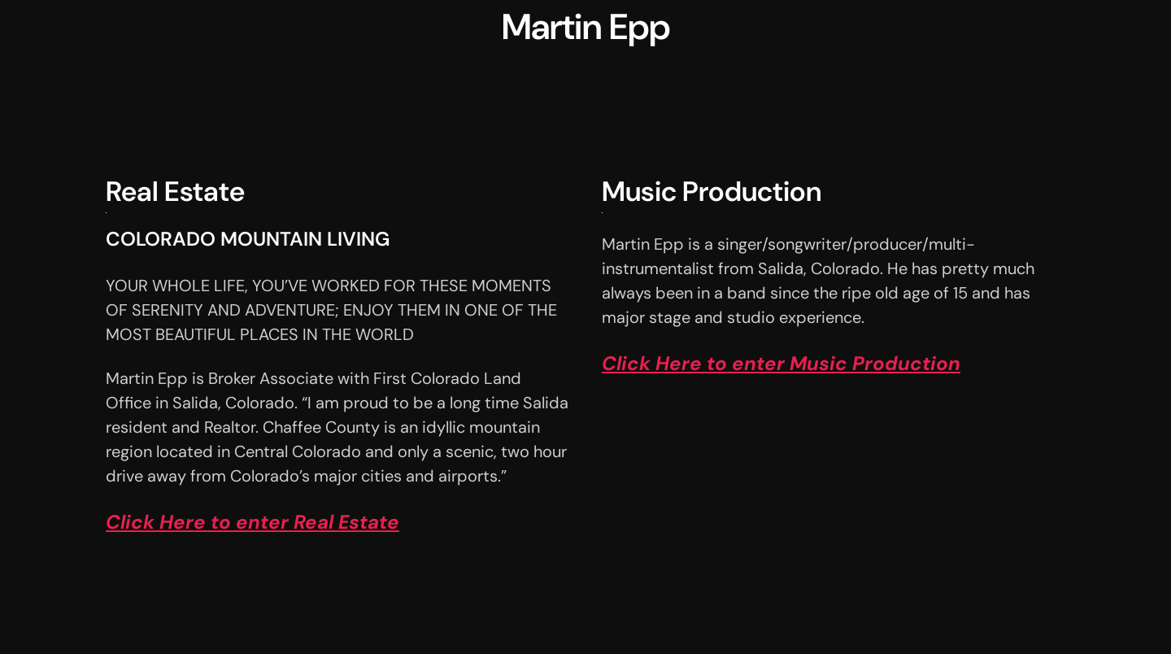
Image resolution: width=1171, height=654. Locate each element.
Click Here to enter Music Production (781, 363)
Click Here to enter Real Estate (252, 521)
